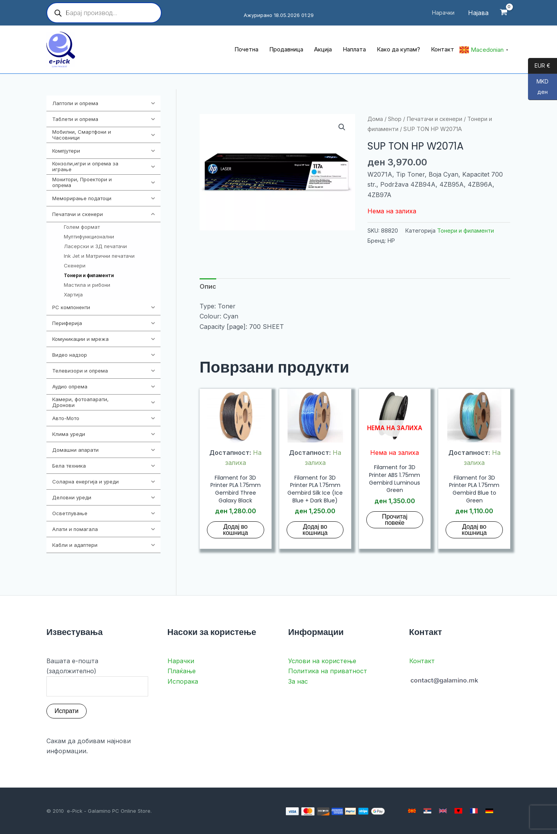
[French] (474, 811)
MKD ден (538, 89)
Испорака (182, 681)
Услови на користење (322, 661)
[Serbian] (427, 811)
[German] (489, 811)
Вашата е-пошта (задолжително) (97, 676)
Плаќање (181, 671)
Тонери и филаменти (465, 230)
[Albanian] (458, 811)
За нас (298, 681)
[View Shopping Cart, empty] (503, 13)
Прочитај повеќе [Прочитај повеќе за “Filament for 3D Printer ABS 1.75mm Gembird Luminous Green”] (394, 519)
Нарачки (180, 661)
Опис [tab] (208, 286)
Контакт (422, 661)
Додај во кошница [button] (235, 529)
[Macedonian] (412, 811)
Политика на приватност (327, 671)
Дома (375, 119)
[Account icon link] (478, 13)
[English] (443, 811)
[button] (342, 127)
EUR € (539, 66)
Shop (395, 119)
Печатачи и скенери (434, 119)
